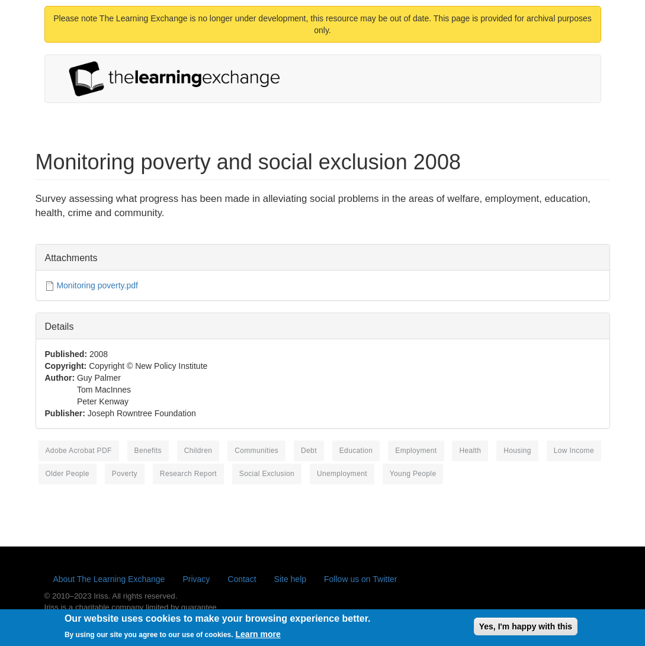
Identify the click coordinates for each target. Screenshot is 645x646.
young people (413, 474)
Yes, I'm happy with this (525, 629)
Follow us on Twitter (360, 579)
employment (416, 450)
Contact (241, 579)
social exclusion (266, 474)
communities (256, 450)
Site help (290, 579)
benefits (148, 450)
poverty (124, 474)
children (198, 450)
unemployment (342, 474)
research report (188, 474)
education (356, 450)
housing (517, 450)
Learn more (258, 637)
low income (574, 450)
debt (309, 450)
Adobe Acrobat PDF (79, 450)
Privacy (196, 579)
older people (67, 474)
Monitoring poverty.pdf (96, 285)
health (470, 450)
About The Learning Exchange (109, 579)
